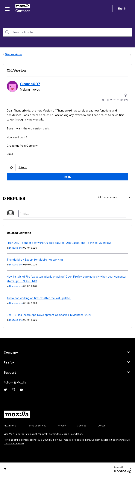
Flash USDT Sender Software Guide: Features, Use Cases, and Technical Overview (59, 242)
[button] (11, 167)
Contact (102, 425)
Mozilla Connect (22, 8)
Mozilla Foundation (71, 434)
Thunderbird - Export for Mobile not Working (35, 259)
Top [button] (5, 469)
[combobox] (67, 32)
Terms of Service (36, 425)
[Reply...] (72, 213)
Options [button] (129, 54)
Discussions (13, 54)
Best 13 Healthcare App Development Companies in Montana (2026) (50, 314)
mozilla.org (10, 425)
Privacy (61, 425)
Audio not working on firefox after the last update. (39, 298)
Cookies (81, 425)
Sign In (121, 8)
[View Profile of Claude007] (30, 84)
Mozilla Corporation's (21, 434)
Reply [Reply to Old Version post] (67, 176)
